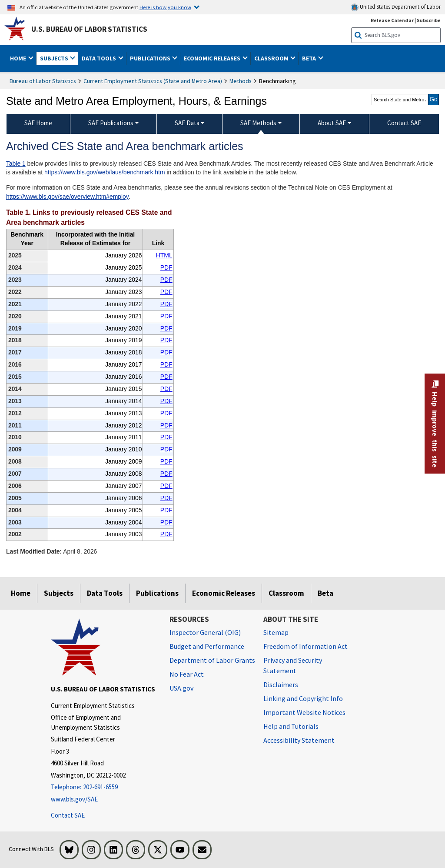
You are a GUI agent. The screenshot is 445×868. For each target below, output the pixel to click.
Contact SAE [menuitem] (404, 123)
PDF (166, 267)
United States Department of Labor (396, 7)
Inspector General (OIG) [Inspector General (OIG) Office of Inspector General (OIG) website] (205, 632)
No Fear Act (186, 674)
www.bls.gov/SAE (74, 799)
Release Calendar (392, 20)
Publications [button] (151, 58)
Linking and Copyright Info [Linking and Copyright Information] (303, 698)
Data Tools (105, 593)
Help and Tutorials (291, 726)
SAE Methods (258, 123)
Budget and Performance (206, 646)
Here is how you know (165, 6)
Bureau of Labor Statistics (43, 81)
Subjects (58, 593)
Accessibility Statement (299, 740)
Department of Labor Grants (212, 660)
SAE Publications (110, 123)
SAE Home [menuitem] (38, 123)
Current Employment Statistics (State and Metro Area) (152, 81)
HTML (164, 255)
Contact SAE (68, 815)
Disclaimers (280, 684)
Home (20, 593)
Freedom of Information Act (305, 646)
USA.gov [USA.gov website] (181, 688)
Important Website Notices (304, 712)
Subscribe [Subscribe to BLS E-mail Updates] (429, 20)
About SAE (332, 123)
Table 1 (16, 163)
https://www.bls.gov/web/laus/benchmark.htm (104, 172)
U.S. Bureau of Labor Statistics (89, 29)
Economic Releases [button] (213, 58)
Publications (157, 593)
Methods (240, 81)
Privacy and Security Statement (292, 665)
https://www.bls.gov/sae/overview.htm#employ (67, 196)
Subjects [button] (55, 58)
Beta (325, 593)
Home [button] (18, 58)
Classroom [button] (272, 58)
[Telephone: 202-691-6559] (103, 787)
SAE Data (187, 123)
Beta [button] (309, 58)
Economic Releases (223, 593)
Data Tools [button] (99, 58)
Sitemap (276, 632)
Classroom (286, 593)
